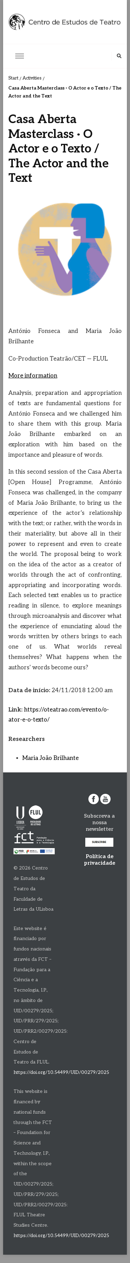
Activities (32, 78)
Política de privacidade (99, 859)
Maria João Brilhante (50, 758)
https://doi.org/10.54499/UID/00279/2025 (61, 1072)
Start (13, 78)
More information (32, 375)
